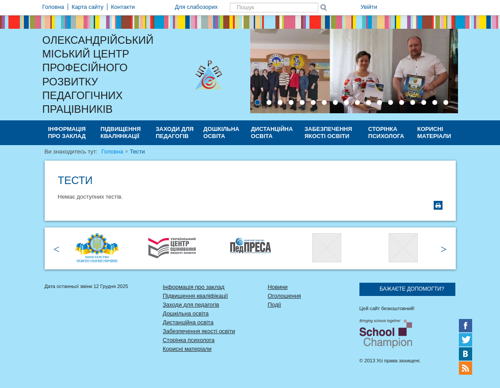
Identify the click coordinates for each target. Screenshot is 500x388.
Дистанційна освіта (272, 132)
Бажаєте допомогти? (412, 289)
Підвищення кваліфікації (120, 132)
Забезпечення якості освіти (328, 132)
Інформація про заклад (67, 132)
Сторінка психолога (386, 132)
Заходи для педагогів (175, 132)
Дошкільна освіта (221, 132)
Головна (112, 151)
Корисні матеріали (434, 132)
